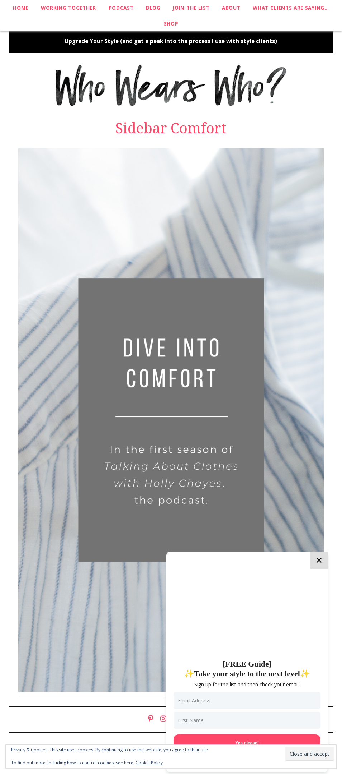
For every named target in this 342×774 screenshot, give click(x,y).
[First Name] (247, 720)
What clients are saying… (291, 7)
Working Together (68, 7)
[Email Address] (247, 700)
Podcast (121, 7)
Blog (153, 7)
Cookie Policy (149, 763)
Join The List (191, 7)
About (231, 7)
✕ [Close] (319, 560)
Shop (171, 23)
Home (20, 7)
